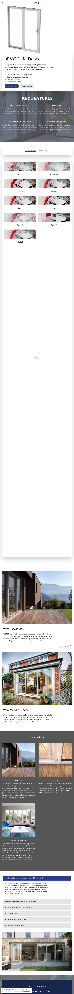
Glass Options (30, 151)
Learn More (12, 86)
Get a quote (27, 86)
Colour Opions (43, 151)
